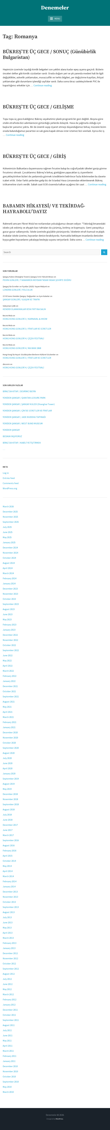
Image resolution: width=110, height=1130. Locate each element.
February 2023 (9, 624)
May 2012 (7, 989)
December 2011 (10, 1009)
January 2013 (9, 948)
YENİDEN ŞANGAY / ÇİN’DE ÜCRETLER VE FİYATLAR (27, 410)
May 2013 (7, 927)
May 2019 (7, 788)
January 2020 (9, 773)
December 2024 (10, 547)
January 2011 (9, 1061)
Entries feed (9, 478)
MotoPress (59, 1119)
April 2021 (7, 711)
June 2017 (7, 830)
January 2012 (9, 1004)
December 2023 (10, 588)
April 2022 (7, 665)
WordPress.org (10, 488)
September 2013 (11, 907)
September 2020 (11, 747)
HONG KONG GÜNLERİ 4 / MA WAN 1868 (22, 348)
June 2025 (7, 532)
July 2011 (7, 1030)
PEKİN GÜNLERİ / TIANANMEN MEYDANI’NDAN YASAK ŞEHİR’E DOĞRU (37, 280)
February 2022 (9, 675)
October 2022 (9, 645)
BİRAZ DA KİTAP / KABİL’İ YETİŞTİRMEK (22, 442)
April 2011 (7, 1045)
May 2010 (7, 1086)
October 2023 (9, 598)
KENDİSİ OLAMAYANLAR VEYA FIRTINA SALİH (24, 309)
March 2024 (8, 573)
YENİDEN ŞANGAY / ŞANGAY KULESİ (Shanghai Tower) (29, 404)
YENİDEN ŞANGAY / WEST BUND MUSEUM (23, 423)
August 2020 (9, 753)
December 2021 (10, 686)
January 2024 (9, 583)
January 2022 (9, 681)
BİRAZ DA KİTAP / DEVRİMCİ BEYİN (19, 391)
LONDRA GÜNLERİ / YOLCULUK (18, 289)
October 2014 (9, 860)
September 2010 (11, 1081)
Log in (6, 472)
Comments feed (10, 483)
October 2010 (9, 1076)
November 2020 (10, 737)
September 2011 (11, 1020)
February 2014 (9, 881)
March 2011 (8, 1050)
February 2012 (9, 999)
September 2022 (11, 650)
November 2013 (10, 896)
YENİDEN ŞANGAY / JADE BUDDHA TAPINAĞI (24, 417)
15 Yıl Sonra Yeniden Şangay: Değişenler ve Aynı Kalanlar (26, 296)
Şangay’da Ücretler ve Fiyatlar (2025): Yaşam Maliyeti (25, 286)
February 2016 (9, 850)
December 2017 (10, 824)
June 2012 (7, 984)
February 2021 (9, 722)
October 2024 (9, 557)
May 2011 (7, 1040)
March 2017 (8, 835)
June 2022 (7, 655)
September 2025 (11, 521)
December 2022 (10, 634)
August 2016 (9, 845)
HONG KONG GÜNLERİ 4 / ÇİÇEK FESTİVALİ (23, 338)
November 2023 (10, 593)
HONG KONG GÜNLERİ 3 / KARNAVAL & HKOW (25, 318)
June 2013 (7, 922)
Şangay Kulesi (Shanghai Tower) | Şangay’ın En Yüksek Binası (28, 276)
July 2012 (7, 978)
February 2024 (9, 578)
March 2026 (8, 506)
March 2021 (8, 717)
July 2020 (7, 758)
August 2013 (9, 912)
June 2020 (7, 763)
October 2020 (9, 742)
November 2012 (10, 958)
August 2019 (9, 783)
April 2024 (7, 568)
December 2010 (10, 1066)
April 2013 (7, 932)
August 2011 (9, 1025)
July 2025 (7, 527)
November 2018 (10, 799)
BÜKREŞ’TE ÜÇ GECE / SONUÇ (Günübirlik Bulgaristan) (49, 54)
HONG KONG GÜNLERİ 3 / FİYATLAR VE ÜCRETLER (27, 328)
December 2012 (10, 953)
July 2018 (7, 814)
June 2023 (7, 614)
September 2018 (11, 804)
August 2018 (9, 809)
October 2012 (9, 963)
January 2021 (9, 727)
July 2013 (7, 917)
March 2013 (8, 937)
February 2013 (9, 943)
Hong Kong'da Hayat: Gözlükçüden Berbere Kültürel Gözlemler (29, 354)
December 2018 (10, 794)
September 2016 (11, 840)
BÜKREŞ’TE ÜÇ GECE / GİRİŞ (34, 156)
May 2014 (7, 866)
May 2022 (7, 660)
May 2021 (7, 706)
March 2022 (8, 670)
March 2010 (8, 1091)
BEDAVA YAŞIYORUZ (12, 436)
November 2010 (10, 1071)
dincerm (6, 364)
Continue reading (43, 85)
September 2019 (11, 778)
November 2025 (10, 516)
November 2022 (10, 640)
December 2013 (10, 891)
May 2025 (7, 537)
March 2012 (8, 994)
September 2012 (11, 968)
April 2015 (7, 855)
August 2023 (9, 609)
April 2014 (7, 871)
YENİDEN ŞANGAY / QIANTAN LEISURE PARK (24, 397)
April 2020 (7, 768)
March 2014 (8, 876)
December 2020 (10, 732)
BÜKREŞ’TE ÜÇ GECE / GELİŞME (38, 107)
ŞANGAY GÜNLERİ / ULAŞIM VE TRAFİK (21, 299)
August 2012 (9, 973)
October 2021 (9, 691)
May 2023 (7, 619)
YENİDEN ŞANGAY (11, 429)
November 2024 (10, 552)
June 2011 (7, 1035)
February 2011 (9, 1056)
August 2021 (9, 701)
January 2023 (9, 629)
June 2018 (7, 819)
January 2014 (9, 886)
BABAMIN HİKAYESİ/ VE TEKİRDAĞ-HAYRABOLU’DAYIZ (44, 209)
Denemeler (55, 7)
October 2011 (9, 1014)
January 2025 (9, 542)
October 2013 (9, 901)
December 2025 (10, 511)
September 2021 (11, 696)
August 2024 (9, 563)
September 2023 (11, 604)
